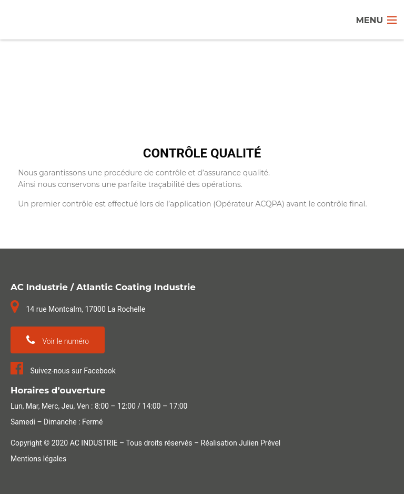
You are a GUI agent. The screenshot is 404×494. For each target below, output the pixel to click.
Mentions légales (38, 459)
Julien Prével (259, 443)
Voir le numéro (57, 339)
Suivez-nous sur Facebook (63, 371)
